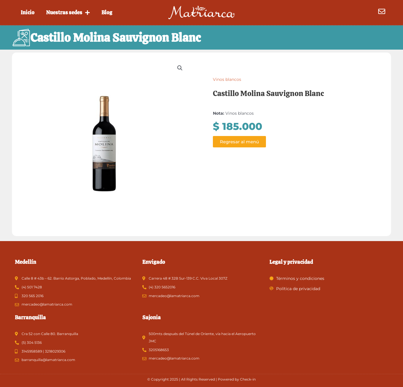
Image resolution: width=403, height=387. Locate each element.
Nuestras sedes (68, 12)
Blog (106, 12)
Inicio (27, 12)
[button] (180, 70)
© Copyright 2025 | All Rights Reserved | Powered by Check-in (201, 379)
